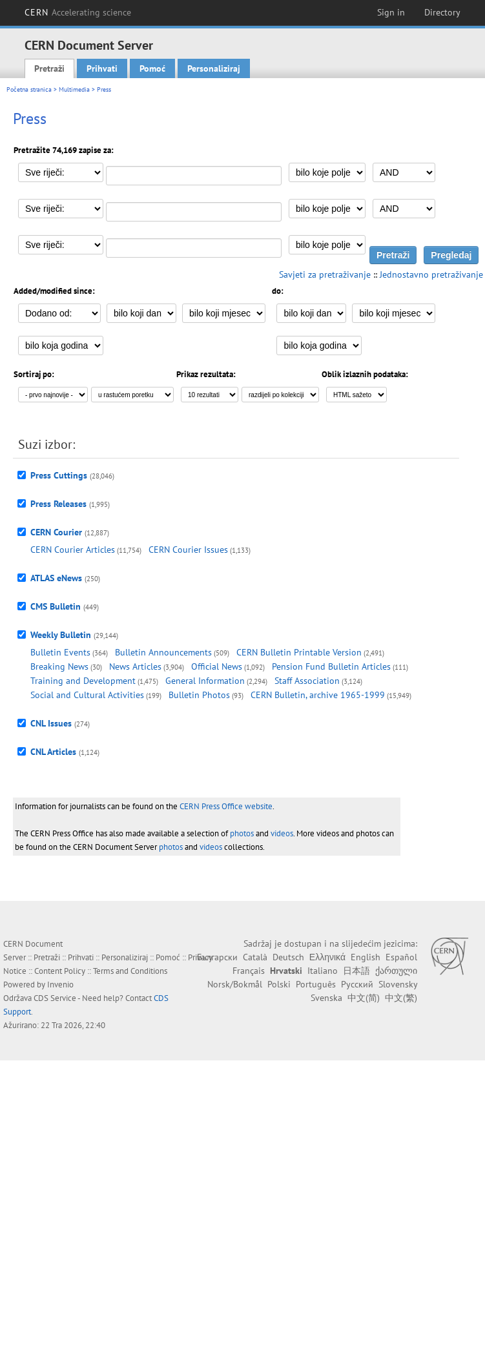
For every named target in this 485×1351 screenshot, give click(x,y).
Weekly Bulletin (60, 635)
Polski (279, 984)
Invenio (60, 984)
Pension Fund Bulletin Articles (331, 666)
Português (316, 984)
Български (217, 957)
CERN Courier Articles (72, 549)
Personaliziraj (213, 68)
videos (282, 833)
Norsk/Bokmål (234, 984)
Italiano (322, 970)
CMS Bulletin (55, 606)
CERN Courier (56, 532)
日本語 (356, 970)
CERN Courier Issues (188, 549)
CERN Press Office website (226, 806)
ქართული (396, 970)
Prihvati (102, 68)
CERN (78, 12)
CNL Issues (51, 723)
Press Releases (58, 504)
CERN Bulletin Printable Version (299, 652)
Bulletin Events (60, 652)
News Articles (135, 666)
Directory (442, 12)
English (365, 957)
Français (248, 970)
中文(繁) (401, 998)
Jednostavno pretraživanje (431, 274)
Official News (216, 666)
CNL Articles (53, 752)
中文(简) (363, 998)
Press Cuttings (58, 475)
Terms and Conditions (130, 970)
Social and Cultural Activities (87, 695)
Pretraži (49, 68)
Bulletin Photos (199, 695)
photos (242, 833)
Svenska (326, 998)
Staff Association (307, 680)
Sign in (391, 12)
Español (401, 957)
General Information (205, 680)
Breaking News (59, 666)
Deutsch (288, 957)
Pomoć (152, 68)
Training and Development (83, 680)
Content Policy (59, 970)
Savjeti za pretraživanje (325, 274)
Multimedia (74, 89)
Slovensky (397, 984)
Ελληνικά (327, 957)
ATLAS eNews (56, 578)
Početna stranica (29, 89)
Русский (357, 984)
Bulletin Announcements (163, 652)
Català (255, 957)
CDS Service (55, 998)
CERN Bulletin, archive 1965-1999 (318, 695)
